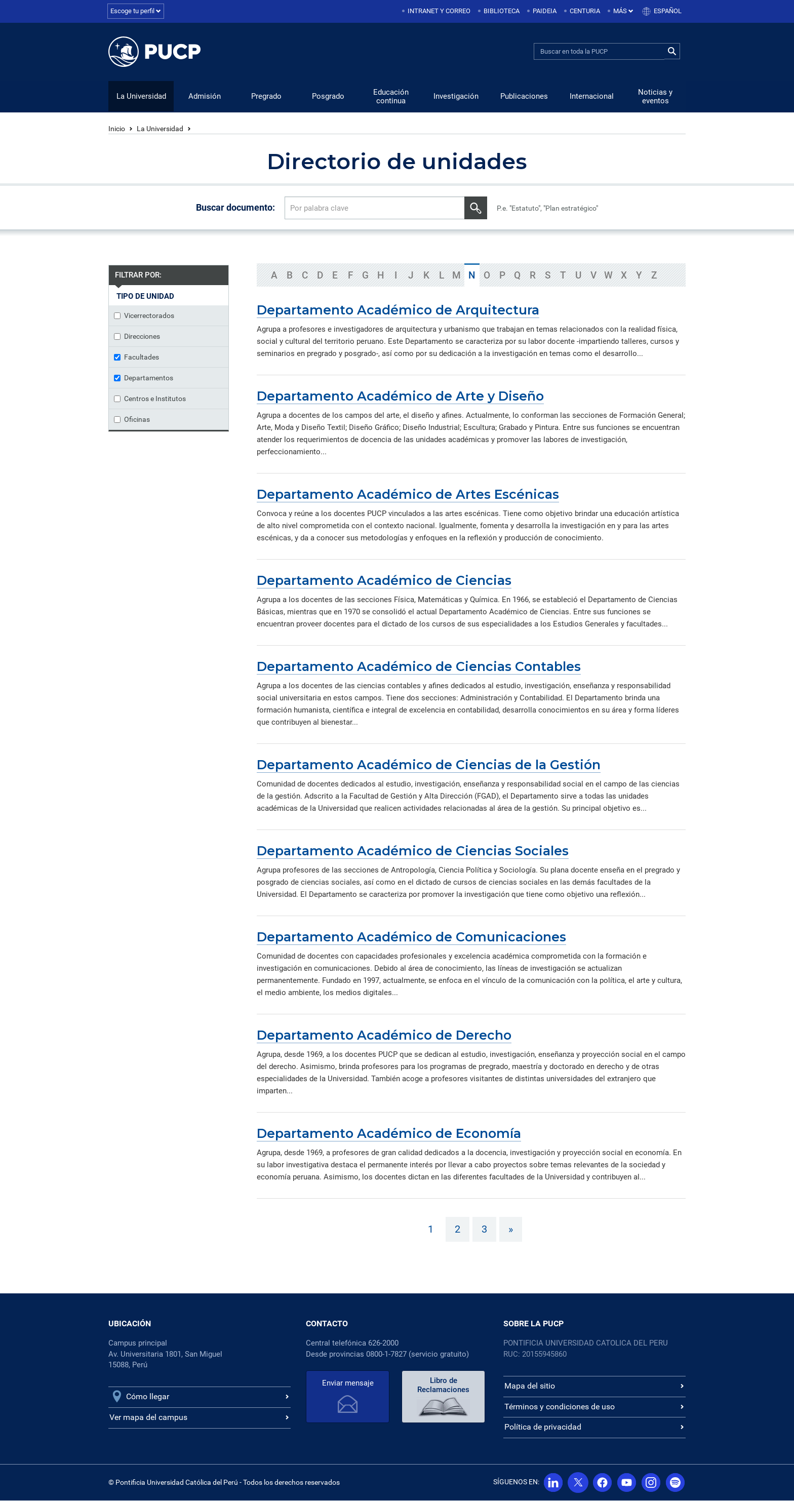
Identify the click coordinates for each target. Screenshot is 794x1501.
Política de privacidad (542, 1427)
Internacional (592, 96)
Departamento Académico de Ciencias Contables (419, 667)
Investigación (456, 96)
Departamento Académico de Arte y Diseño (400, 396)
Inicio (116, 129)
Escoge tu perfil (135, 11)
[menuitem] (437, 11)
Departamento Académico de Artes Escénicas (408, 494)
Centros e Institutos (150, 399)
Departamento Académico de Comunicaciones (411, 937)
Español (668, 11)
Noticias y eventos (655, 97)
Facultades (136, 357)
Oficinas (132, 420)
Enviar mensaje (348, 1383)
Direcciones (137, 337)
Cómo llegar (147, 1397)
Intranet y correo (439, 11)
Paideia (545, 11)
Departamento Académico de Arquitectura (398, 310)
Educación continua (391, 97)
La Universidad (141, 96)
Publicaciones (524, 96)
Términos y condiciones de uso (559, 1407)
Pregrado (266, 96)
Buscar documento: (235, 208)
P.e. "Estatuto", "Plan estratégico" (547, 209)
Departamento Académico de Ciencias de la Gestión (429, 765)
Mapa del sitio (529, 1386)
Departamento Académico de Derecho (384, 1035)
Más (623, 11)
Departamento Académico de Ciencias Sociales (413, 851)
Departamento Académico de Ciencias (384, 580)
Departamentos (143, 378)
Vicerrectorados (144, 316)
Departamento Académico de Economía (389, 1133)
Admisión (204, 96)
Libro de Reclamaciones (443, 1385)
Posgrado (328, 96)
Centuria (585, 11)
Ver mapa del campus (148, 1418)
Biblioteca (502, 11)
